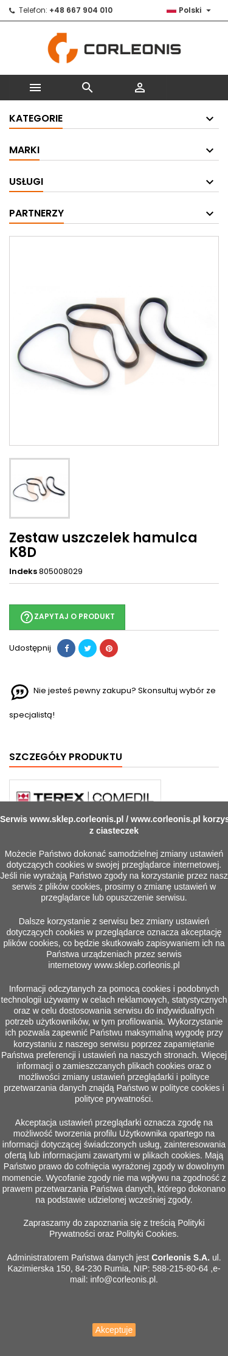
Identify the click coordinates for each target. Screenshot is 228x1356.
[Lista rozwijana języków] (190, 10)
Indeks (23, 571)
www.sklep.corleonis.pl (76, 819)
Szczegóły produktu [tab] (65, 757)
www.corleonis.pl (166, 819)
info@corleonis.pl (123, 1279)
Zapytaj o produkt (67, 617)
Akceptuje (114, 1330)
